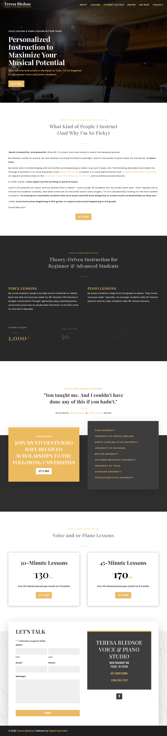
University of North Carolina (114, 432)
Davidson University (108, 468)
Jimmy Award (95, 416)
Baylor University (68, 172)
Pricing (131, 5)
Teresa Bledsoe (25, 730)
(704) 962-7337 (119, 680)
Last (50, 657)
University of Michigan (110, 444)
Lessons (95, 5)
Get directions (119, 673)
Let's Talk (16, 84)
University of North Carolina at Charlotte (67, 175)
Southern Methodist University (139, 172)
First (18, 657)
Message (21, 676)
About (83, 5)
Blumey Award (77, 416)
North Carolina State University (116, 438)
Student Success (114, 5)
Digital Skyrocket (58, 730)
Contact (158, 5)
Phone (52, 663)
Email (19, 663)
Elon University (105, 426)
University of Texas (107, 462)
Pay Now (144, 5)
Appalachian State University (114, 473)
